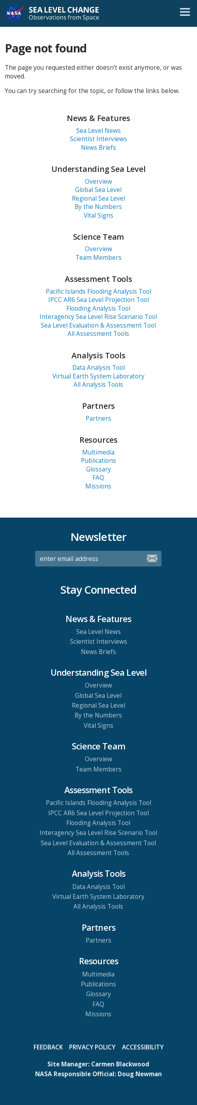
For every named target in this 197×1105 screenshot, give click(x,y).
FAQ (98, 477)
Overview (98, 181)
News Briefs (98, 147)
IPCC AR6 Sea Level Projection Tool (98, 300)
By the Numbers (98, 207)
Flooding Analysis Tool (98, 308)
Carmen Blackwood (120, 1064)
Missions (98, 486)
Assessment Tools (98, 279)
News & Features (98, 118)
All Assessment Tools (98, 334)
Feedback (48, 1047)
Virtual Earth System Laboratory (98, 376)
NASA (14, 13)
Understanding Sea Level (98, 169)
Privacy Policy (92, 1047)
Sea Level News (98, 131)
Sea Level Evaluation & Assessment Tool (98, 325)
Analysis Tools (98, 355)
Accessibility (142, 1047)
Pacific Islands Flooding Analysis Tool (98, 291)
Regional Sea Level (98, 198)
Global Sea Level (98, 190)
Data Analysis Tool (98, 367)
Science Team (98, 236)
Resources (98, 439)
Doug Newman (140, 1074)
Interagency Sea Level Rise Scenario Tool (98, 317)
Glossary (98, 469)
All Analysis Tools (98, 384)
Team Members (98, 257)
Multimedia (98, 452)
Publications (98, 461)
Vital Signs (98, 215)
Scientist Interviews (98, 139)
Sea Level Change (62, 13)
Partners (98, 406)
